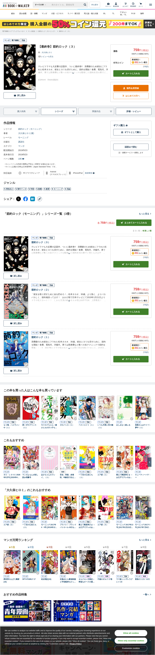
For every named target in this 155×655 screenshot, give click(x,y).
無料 (142, 13)
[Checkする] (33, 88)
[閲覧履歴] (133, 5)
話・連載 (34, 13)
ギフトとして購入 (131, 132)
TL (113, 13)
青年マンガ (20, 189)
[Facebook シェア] (25, 199)
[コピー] (39, 199)
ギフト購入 (120, 125)
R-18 (133, 13)
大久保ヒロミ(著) (26, 133)
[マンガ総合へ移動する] (31, 31)
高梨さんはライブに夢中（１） (143, 426)
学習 (31, 189)
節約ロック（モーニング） (30, 129)
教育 (46, 189)
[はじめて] (125, 5)
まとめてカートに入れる (134, 223)
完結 (67, 189)
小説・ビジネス (57, 13)
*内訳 (146, 67)
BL (104, 13)
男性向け (8, 189)
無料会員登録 (131, 88)
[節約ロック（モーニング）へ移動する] (47, 31)
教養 (39, 189)
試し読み (20, 95)
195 (21, 159)
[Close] (150, 640)
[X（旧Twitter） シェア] (18, 199)
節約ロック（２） (40, 289)
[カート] (141, 5)
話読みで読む (131, 147)
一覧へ (147, 594)
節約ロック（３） (40, 242)
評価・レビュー (134, 111)
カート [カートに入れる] (131, 264)
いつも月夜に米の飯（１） (105, 426)
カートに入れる (131, 73)
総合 (13, 13)
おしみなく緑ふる (123, 425)
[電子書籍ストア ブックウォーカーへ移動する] (13, 31)
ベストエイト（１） (87, 425)
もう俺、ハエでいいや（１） (11, 426)
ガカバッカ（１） (67, 425)
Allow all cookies (131, 633)
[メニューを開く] (150, 4)
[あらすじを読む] (73, 69)
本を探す (94, 5)
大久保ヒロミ (47, 52)
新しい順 (146, 231)
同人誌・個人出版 (91, 13)
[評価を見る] (45, 56)
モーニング (23, 137)
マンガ (44, 13)
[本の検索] (41, 4)
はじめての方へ (131, 96)
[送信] (85, 4)
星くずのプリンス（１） (29, 426)
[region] (77, 640)
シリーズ (65, 111)
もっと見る (145, 214)
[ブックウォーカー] (15, 5)
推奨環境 (90, 173)
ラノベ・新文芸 (74, 13)
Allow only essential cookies (131, 641)
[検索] (85, 4)
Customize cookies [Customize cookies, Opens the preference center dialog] (131, 648)
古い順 (136, 231)
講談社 (21, 142)
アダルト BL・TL (123, 13)
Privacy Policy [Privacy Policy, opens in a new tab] (75, 644)
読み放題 (22, 13)
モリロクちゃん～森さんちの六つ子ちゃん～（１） (49, 426)
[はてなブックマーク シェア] (32, 199)
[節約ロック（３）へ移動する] (65, 31)
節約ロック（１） (40, 337)
